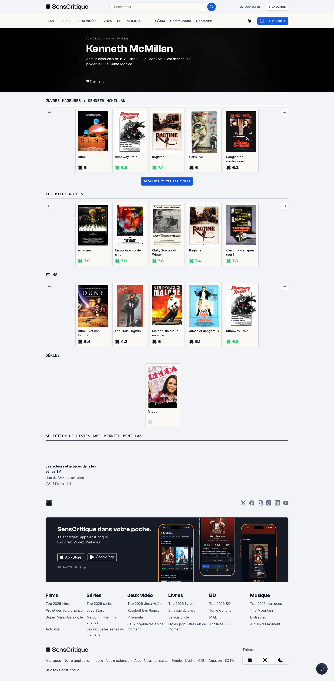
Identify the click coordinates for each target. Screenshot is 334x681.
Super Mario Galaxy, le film (64, 619)
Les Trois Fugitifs (128, 331)
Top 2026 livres (180, 603)
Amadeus (85, 250)
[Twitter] (243, 504)
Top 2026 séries (99, 603)
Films (52, 595)
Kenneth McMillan (117, 38)
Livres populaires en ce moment (187, 626)
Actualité (53, 629)
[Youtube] (285, 504)
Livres (175, 595)
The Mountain (261, 610)
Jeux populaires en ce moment (145, 626)
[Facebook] (251, 504)
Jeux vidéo (140, 595)
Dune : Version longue (89, 333)
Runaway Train (126, 157)
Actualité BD (219, 624)
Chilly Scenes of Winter (164, 252)
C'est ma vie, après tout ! (240, 252)
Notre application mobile (83, 660)
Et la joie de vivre (182, 610)
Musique (260, 595)
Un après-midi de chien (128, 252)
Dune (82, 157)
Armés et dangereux (204, 331)
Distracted (258, 617)
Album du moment (265, 624)
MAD (213, 617)
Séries (93, 595)
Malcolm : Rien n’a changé (101, 619)
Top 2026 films (58, 603)
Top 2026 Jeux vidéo (144, 603)
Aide (137, 660)
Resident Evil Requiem (145, 610)
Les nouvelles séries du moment (105, 631)
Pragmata (135, 617)
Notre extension (119, 660)
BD (212, 595)
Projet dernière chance (64, 610)
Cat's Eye (196, 157)
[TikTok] (268, 504)
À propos (53, 660)
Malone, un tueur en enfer (165, 333)
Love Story (95, 610)
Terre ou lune (220, 610)
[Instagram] (260, 504)
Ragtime (158, 157)
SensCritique (94, 38)
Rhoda (152, 411)
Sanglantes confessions (235, 159)
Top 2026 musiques (266, 603)
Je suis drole (178, 617)
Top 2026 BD (220, 603)
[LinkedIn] (277, 504)
